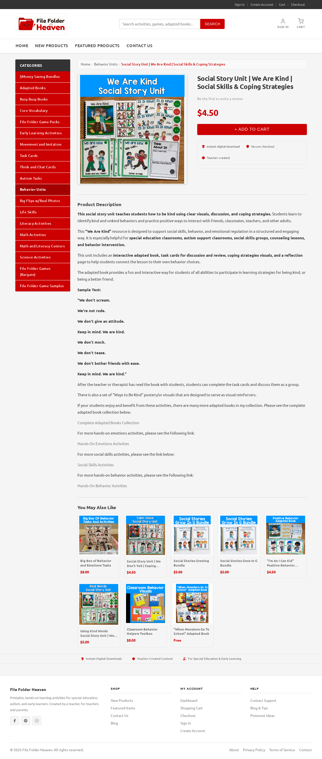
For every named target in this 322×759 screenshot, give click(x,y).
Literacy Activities (35, 223)
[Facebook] (14, 720)
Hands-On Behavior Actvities (102, 485)
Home (22, 45)
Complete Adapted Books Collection (108, 422)
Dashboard (188, 700)
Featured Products (97, 45)
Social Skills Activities (95, 464)
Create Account (262, 4)
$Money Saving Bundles (40, 76)
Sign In (240, 4)
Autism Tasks (31, 178)
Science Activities (35, 257)
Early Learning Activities (41, 132)
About (234, 749)
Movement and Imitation (41, 144)
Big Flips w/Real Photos (40, 200)
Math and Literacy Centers (42, 246)
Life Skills (28, 212)
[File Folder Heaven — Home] (41, 24)
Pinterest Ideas (262, 715)
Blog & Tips (259, 708)
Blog (114, 723)
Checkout (298, 4)
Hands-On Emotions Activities (103, 443)
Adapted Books (33, 87)
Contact (305, 749)
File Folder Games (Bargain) (35, 271)
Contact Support (263, 700)
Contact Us (139, 45)
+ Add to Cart (251, 129)
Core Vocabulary (34, 110)
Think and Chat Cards (38, 166)
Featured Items (123, 708)
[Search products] (159, 24)
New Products (51, 45)
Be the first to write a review (220, 98)
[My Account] (283, 24)
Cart (282, 4)
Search (212, 24)
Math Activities (33, 234)
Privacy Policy (254, 749)
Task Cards (29, 155)
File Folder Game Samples (42, 285)
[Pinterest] (25, 720)
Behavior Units (33, 189)
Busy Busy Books (34, 99)
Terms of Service (282, 749)
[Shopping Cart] (301, 24)
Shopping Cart (191, 708)
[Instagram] (36, 720)
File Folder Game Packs (40, 121)
